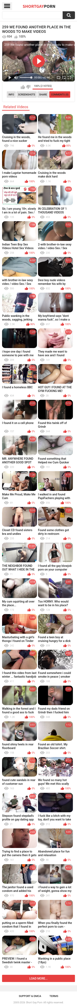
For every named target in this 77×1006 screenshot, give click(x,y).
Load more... (38, 978)
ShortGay (39, 6)
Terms (53, 996)
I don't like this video (28, 87)
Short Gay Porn (34, 1002)
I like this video (23, 87)
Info (11, 94)
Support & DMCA (30, 996)
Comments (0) (60, 94)
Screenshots (26, 94)
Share (43, 94)
